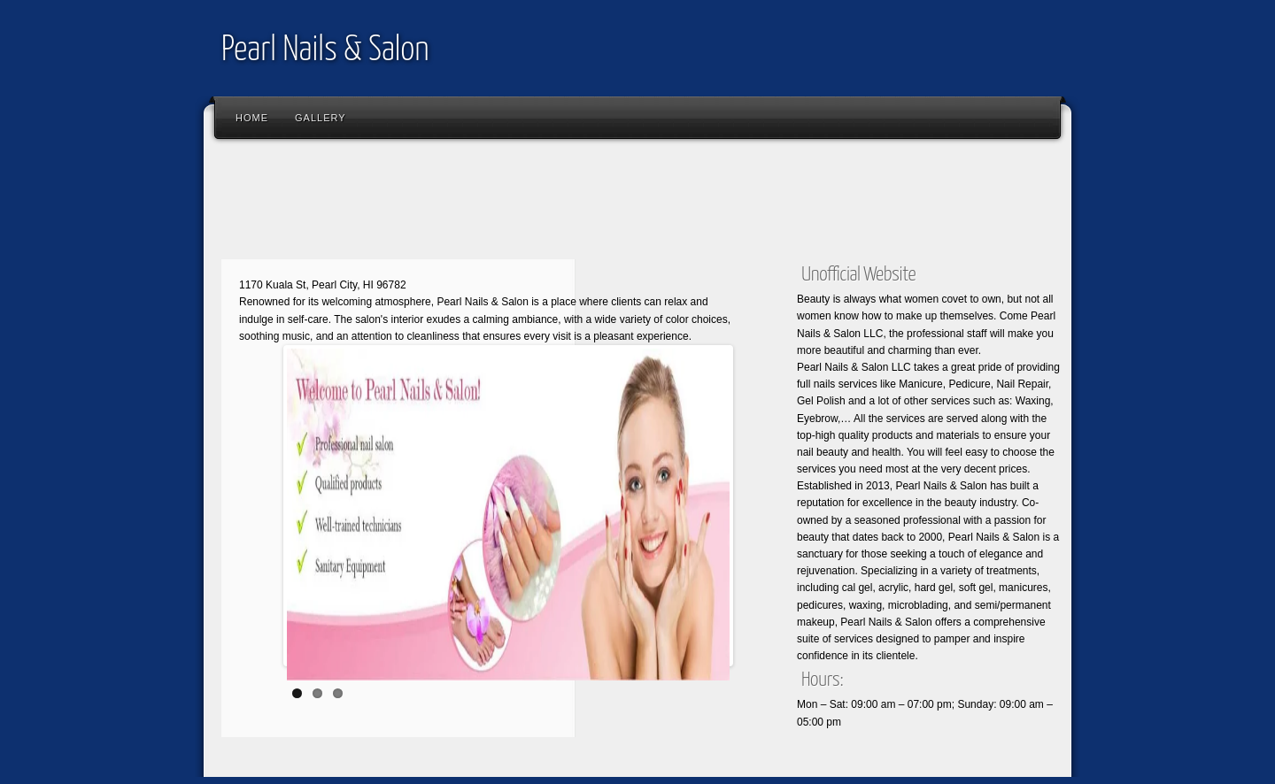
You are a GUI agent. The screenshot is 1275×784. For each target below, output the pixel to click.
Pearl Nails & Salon (325, 51)
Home (252, 117)
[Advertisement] (534, 203)
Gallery (320, 117)
